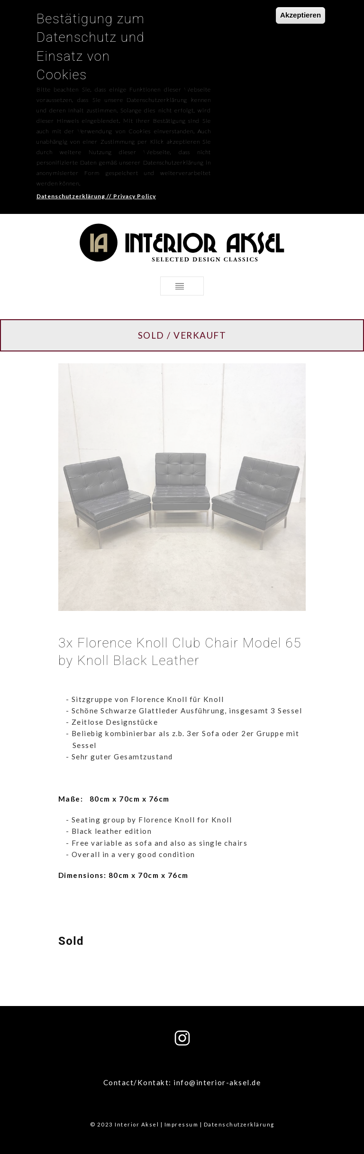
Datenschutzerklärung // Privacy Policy (96, 179)
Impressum (181, 1124)
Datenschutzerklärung (239, 1124)
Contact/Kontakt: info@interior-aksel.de (182, 1082)
